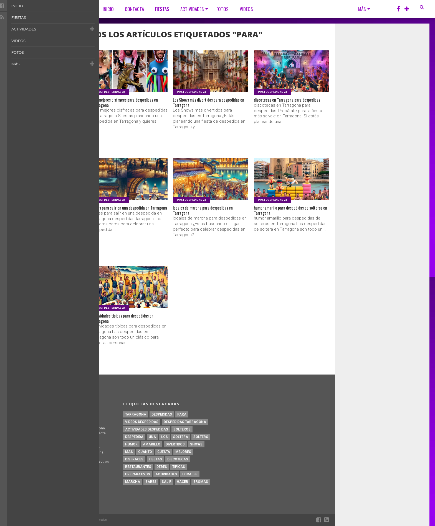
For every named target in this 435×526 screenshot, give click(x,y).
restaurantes (138, 467)
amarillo (151, 444)
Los (164, 437)
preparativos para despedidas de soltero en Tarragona (43, 321)
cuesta (163, 452)
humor (131, 444)
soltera (180, 437)
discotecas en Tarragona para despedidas (283, 105)
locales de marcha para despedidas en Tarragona (210, 213)
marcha (132, 482)
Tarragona (135, 414)
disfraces (134, 459)
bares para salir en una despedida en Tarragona (127, 213)
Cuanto (145, 452)
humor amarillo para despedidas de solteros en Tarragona (288, 213)
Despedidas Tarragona (185, 422)
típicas (178, 467)
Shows (196, 444)
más (129, 452)
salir (166, 482)
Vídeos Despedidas (141, 422)
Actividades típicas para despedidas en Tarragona (127, 321)
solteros (182, 429)
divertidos (175, 444)
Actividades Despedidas (146, 429)
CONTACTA (134, 9)
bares (150, 482)
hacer (182, 482)
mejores (183, 452)
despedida (134, 437)
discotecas (177, 459)
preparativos (137, 474)
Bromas (200, 482)
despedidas (161, 414)
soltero (200, 437)
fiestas (155, 459)
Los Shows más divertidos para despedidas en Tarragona (203, 105)
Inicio (108, 9)
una (152, 437)
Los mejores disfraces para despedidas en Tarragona (118, 105)
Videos (246, 9)
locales (190, 474)
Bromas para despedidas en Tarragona (48, 101)
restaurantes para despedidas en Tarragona (43, 213)
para (181, 414)
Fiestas (162, 9)
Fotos (222, 9)
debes (161, 467)
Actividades (192, 9)
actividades (166, 474)
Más (362, 9)
